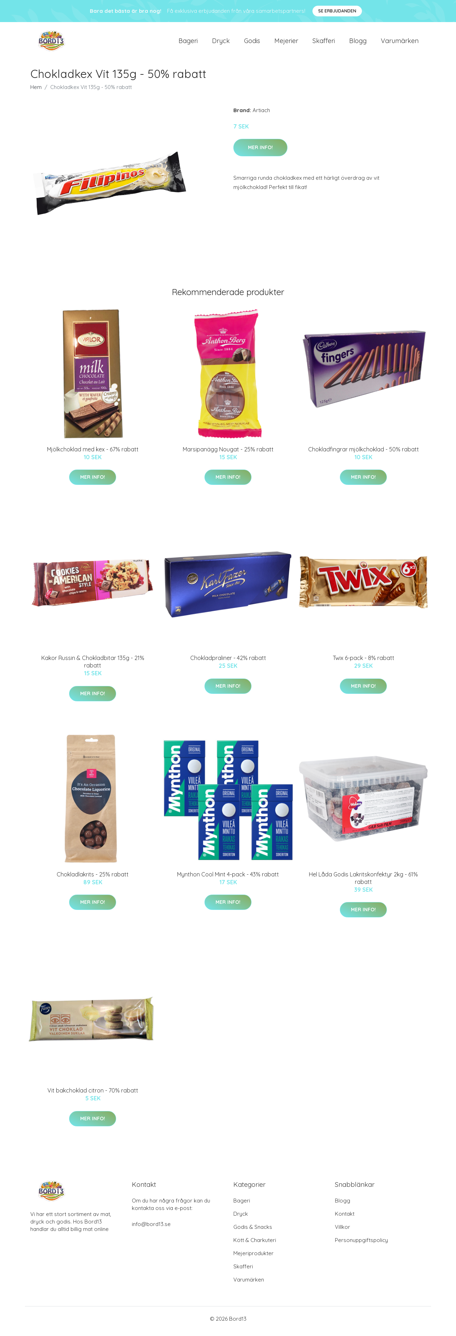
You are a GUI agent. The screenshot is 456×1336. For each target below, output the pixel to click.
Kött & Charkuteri (254, 1245)
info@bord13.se (151, 1229)
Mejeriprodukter (253, 1258)
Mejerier (286, 43)
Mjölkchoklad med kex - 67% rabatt (93, 454)
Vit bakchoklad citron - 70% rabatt (92, 1095)
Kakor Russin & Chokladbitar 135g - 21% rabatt (92, 666)
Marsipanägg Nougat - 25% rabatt (228, 454)
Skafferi (323, 43)
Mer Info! (260, 152)
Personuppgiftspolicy (361, 1245)
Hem (36, 92)
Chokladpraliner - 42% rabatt (228, 662)
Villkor (342, 1231)
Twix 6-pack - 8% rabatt (363, 662)
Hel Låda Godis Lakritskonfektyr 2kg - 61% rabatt (363, 883)
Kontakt (344, 1218)
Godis (252, 43)
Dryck (221, 43)
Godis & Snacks (252, 1231)
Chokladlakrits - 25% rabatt (93, 879)
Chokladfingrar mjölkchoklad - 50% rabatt (363, 454)
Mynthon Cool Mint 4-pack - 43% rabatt (228, 879)
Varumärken (400, 43)
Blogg (358, 43)
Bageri (188, 43)
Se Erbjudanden (337, 11)
